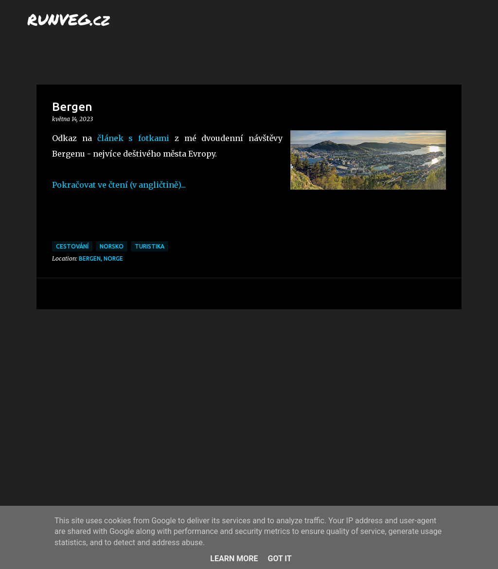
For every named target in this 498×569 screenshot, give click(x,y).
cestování (72, 246)
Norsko (112, 246)
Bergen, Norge (101, 258)
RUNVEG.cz (68, 19)
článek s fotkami (133, 138)
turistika (149, 246)
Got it (279, 558)
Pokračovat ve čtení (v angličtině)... (119, 185)
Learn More (234, 558)
